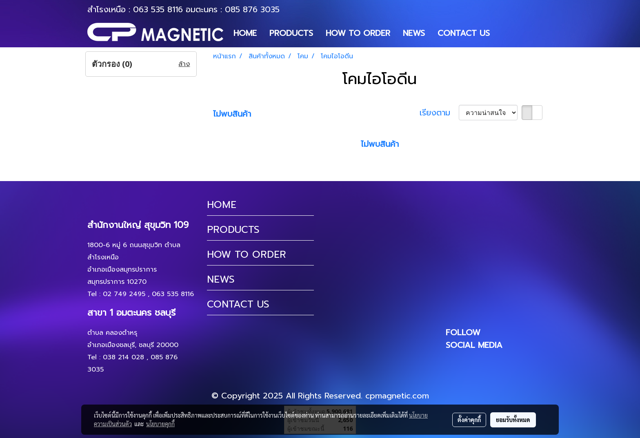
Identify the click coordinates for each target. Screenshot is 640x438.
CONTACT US (464, 33)
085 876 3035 (252, 9)
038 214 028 (123, 357)
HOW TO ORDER (358, 33)
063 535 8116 (158, 9)
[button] (503, 33)
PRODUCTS (291, 33)
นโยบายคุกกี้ (160, 423)
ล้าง (184, 64)
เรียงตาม (439, 112)
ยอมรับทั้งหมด (513, 419)
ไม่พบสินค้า (232, 114)
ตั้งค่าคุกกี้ (469, 419)
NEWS (414, 33)
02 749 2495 (124, 294)
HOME (245, 33)
